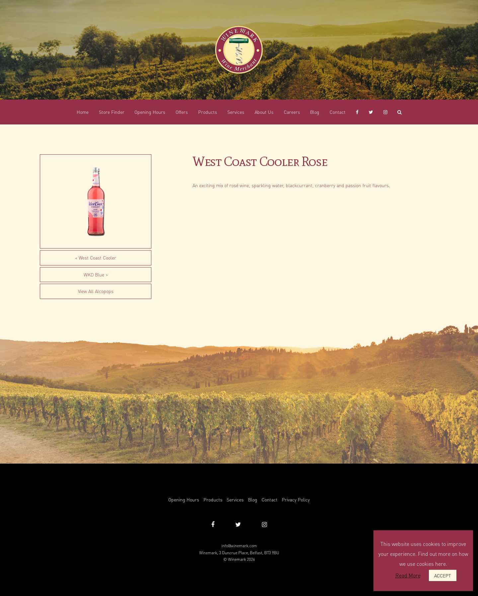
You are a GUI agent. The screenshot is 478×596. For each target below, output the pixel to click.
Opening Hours (183, 499)
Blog (252, 499)
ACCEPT (442, 575)
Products (212, 499)
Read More (408, 575)
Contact (270, 499)
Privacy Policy (296, 499)
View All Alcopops (96, 291)
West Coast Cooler (97, 258)
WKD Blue (94, 274)
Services (235, 499)
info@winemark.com (239, 545)
